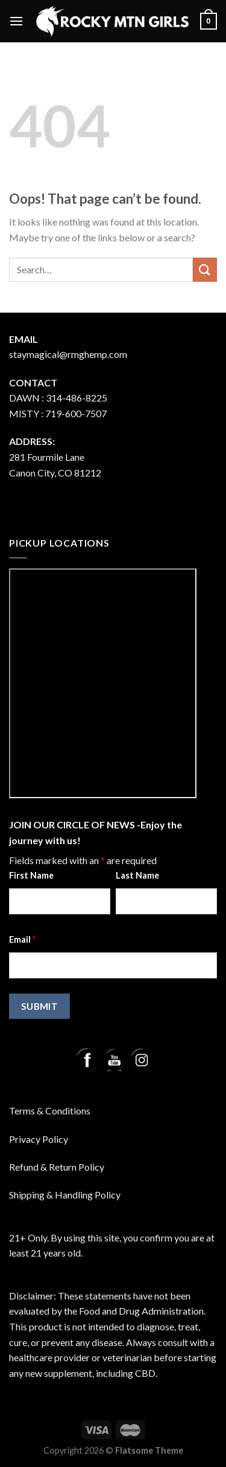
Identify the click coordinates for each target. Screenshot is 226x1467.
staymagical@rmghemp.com (68, 354)
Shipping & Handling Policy (65, 1194)
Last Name (137, 875)
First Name (31, 875)
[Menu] (16, 21)
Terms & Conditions (49, 1110)
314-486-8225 (76, 397)
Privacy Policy (38, 1139)
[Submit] (205, 269)
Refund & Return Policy (56, 1167)
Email (22, 939)
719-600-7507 (76, 413)
